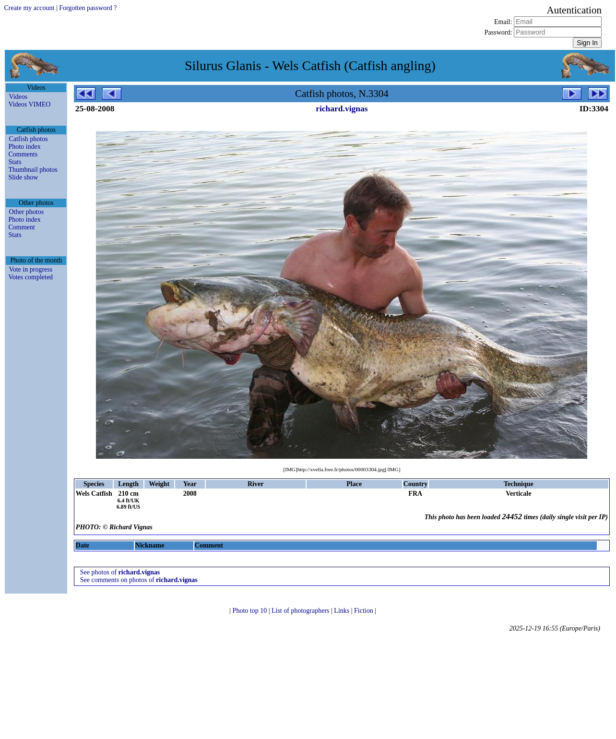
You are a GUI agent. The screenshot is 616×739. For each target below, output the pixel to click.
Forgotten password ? (88, 8)
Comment (21, 227)
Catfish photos (28, 139)
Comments (22, 154)
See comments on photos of (139, 580)
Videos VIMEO (29, 104)
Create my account (29, 8)
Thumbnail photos (32, 169)
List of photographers (301, 610)
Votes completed (30, 277)
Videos (18, 96)
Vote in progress (30, 269)
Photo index (24, 146)
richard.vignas (341, 108)
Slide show (23, 177)
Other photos (26, 211)
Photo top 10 (251, 610)
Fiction (364, 610)
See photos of (120, 572)
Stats (14, 162)
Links (342, 610)
